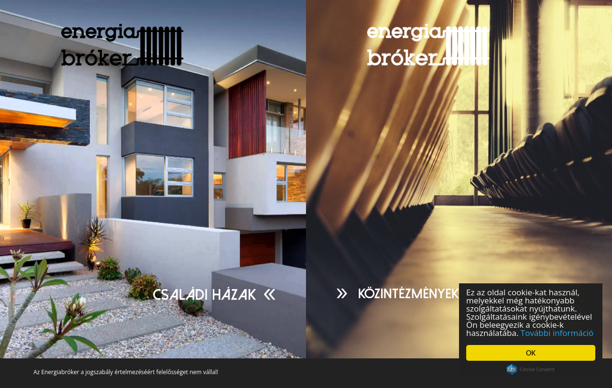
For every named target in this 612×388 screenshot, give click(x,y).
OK (531, 353)
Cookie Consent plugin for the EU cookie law (531, 369)
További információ (557, 332)
